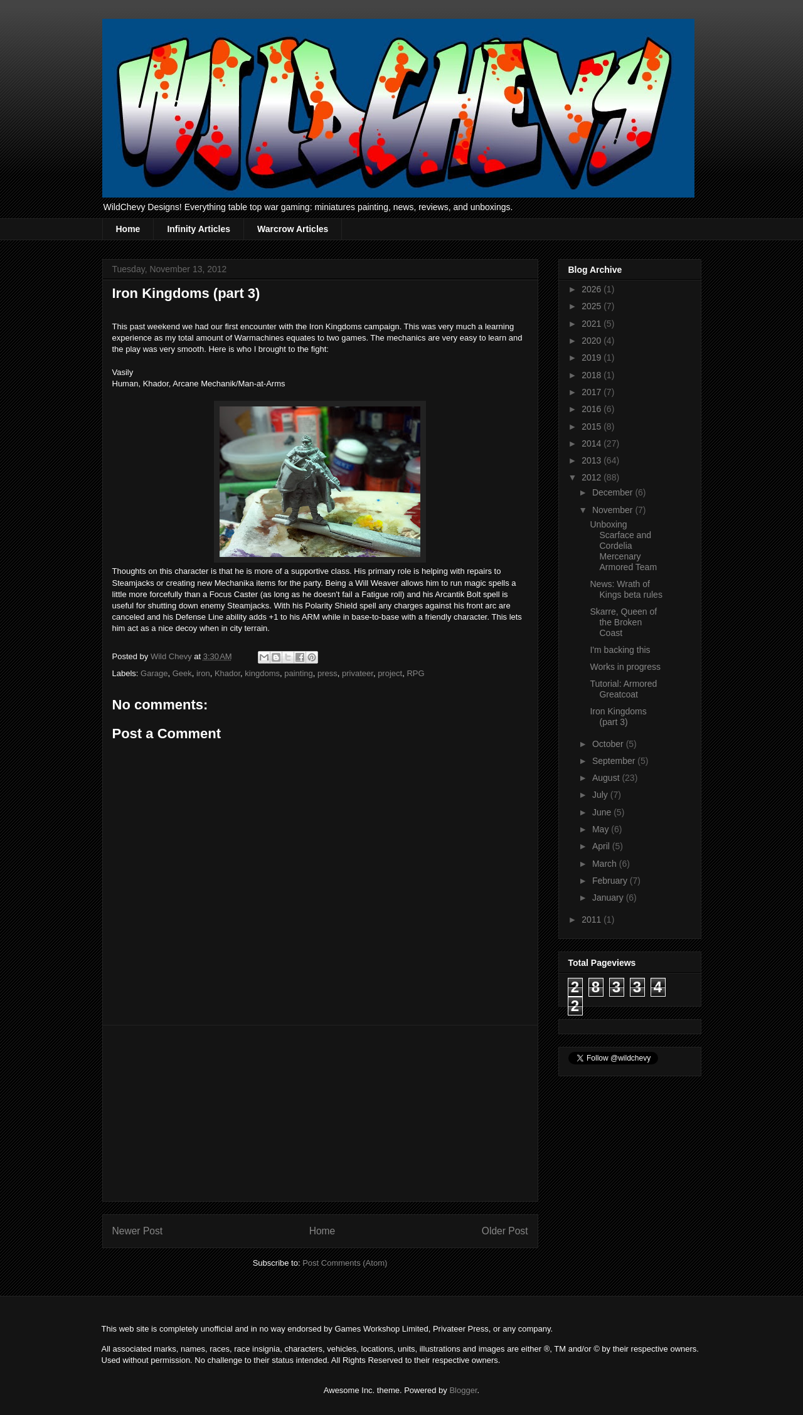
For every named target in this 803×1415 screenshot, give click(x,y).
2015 (593, 426)
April (602, 846)
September (614, 761)
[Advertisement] (320, 1113)
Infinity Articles (198, 229)
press (327, 673)
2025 (593, 306)
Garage (154, 673)
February (611, 881)
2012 (593, 477)
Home (128, 229)
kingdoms (262, 673)
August (607, 778)
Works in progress (625, 667)
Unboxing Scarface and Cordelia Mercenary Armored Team (623, 545)
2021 (593, 324)
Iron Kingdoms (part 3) (618, 716)
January (609, 898)
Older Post (505, 1231)
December (613, 492)
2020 (593, 341)
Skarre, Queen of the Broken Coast (623, 622)
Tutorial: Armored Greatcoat (623, 689)
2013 (593, 460)
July (601, 795)
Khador (227, 673)
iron (203, 673)
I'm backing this (620, 650)
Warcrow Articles (292, 229)
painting (298, 673)
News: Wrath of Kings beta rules (626, 589)
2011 (593, 919)
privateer (357, 673)
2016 (593, 409)
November (613, 510)
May (601, 829)
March (605, 864)
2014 (593, 443)
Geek (182, 673)
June (603, 812)
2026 (593, 289)
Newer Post (137, 1231)
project (390, 673)
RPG (415, 673)
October (609, 744)
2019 (593, 357)
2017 (593, 392)
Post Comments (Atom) (344, 1263)
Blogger (463, 1390)
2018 (593, 375)
